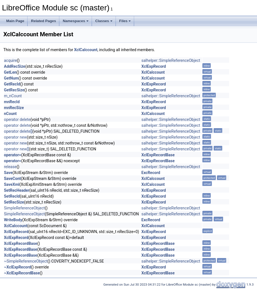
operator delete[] (18, 131)
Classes (103, 21)
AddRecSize (14, 66)
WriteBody (13, 220)
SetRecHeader (16, 190)
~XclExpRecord (17, 267)
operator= (12, 155)
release (10, 166)
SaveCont (12, 178)
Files (125, 21)
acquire (10, 60)
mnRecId (12, 102)
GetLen (10, 72)
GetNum (11, 78)
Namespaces (76, 21)
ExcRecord (150, 172)
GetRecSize (14, 90)
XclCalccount (85, 50)
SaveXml (11, 184)
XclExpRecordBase (158, 155)
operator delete (17, 119)
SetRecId (12, 196)
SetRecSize (14, 202)
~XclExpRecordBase (22, 273)
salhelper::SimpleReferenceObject (170, 60)
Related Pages (43, 21)
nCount (10, 113)
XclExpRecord (153, 66)
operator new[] (16, 149)
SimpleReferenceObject (24, 208)
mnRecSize (14, 107)
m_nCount (13, 96)
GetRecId (12, 84)
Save (8, 172)
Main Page (15, 21)
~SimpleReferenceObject (26, 261)
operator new (15, 137)
